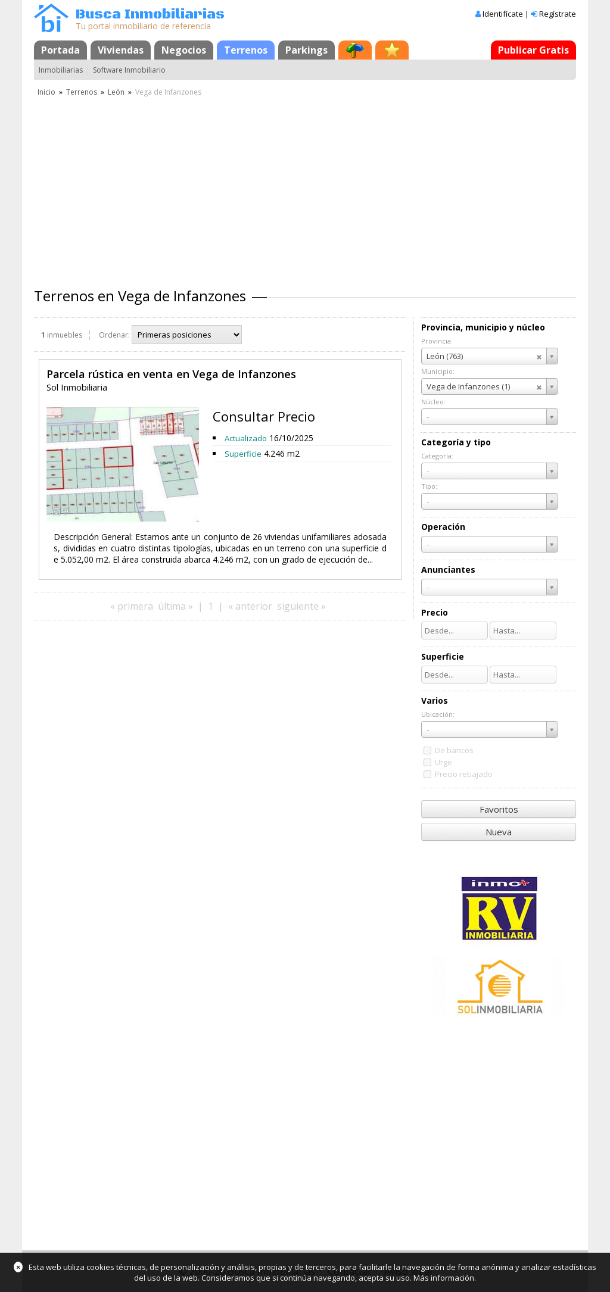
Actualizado (246, 438)
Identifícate (503, 13)
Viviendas (121, 50)
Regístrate (557, 13)
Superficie (243, 453)
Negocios (183, 50)
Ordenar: (114, 335)
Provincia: (437, 340)
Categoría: (437, 455)
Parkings (306, 50)
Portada (60, 50)
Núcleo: (433, 401)
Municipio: (438, 371)
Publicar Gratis (533, 50)
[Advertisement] (305, 187)
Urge (443, 762)
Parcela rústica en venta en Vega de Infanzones (171, 374)
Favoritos (499, 809)
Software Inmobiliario (129, 70)
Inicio (46, 92)
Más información (443, 1277)
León (116, 92)
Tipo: (429, 486)
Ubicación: (438, 714)
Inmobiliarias (61, 70)
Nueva (498, 832)
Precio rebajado (464, 774)
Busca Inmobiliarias (150, 14)
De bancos (454, 750)
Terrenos (245, 50)
